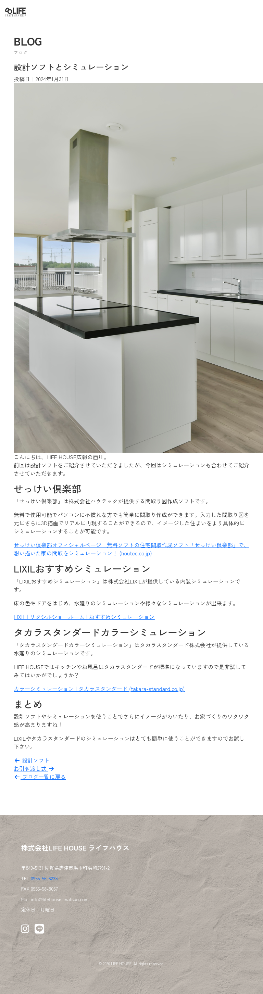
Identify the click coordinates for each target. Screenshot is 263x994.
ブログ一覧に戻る (40, 776)
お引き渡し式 (34, 768)
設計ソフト (31, 760)
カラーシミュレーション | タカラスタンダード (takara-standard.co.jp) (99, 688)
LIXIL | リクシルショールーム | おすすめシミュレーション (84, 617)
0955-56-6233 (44, 878)
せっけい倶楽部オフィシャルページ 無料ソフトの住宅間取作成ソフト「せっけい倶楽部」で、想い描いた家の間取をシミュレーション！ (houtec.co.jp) (131, 549)
